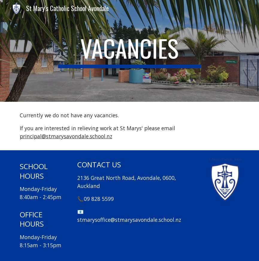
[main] (129, 51)
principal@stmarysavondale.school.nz (66, 136)
